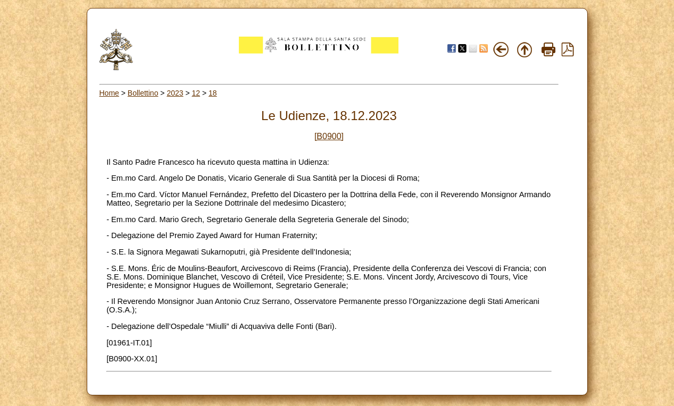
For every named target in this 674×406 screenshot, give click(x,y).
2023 (175, 93)
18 (213, 93)
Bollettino (143, 93)
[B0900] (329, 136)
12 (196, 93)
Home (109, 93)
